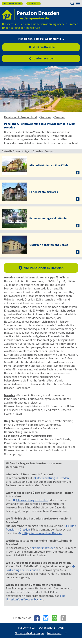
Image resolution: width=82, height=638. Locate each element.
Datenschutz (47, 627)
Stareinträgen (13, 413)
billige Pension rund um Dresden (42, 533)
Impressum (54, 633)
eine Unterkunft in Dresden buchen (35, 597)
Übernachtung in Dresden (53, 478)
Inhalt (33, 3)
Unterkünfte (12, 3)
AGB (61, 627)
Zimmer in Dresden (43, 548)
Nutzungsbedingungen (29, 633)
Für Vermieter (26, 627)
